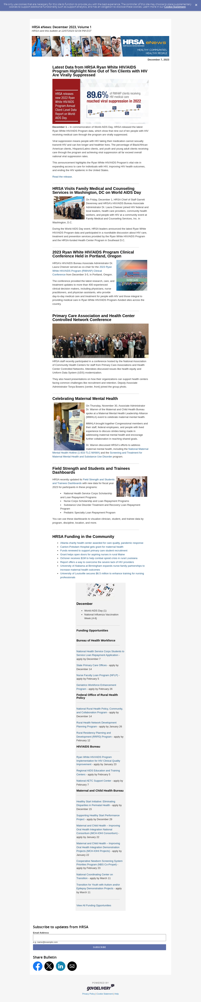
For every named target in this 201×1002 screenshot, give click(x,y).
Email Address (41, 932)
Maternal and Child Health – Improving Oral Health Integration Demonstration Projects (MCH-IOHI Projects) (98, 847)
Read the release (62, 176)
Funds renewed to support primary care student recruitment (93, 550)
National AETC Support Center (94, 780)
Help (116, 994)
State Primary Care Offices (92, 665)
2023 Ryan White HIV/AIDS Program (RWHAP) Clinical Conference (82, 270)
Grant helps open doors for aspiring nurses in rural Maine (92, 554)
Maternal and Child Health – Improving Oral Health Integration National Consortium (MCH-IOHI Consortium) (98, 829)
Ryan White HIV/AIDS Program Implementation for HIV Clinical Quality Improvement (98, 761)
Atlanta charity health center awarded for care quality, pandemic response (101, 542)
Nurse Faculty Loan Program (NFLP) (97, 675)
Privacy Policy (88, 994)
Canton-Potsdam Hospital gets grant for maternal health (91, 546)
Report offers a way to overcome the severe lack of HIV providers (97, 562)
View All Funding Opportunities (94, 905)
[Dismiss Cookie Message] (196, 3)
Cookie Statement (175, 6)
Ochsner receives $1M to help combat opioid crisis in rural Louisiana (98, 558)
